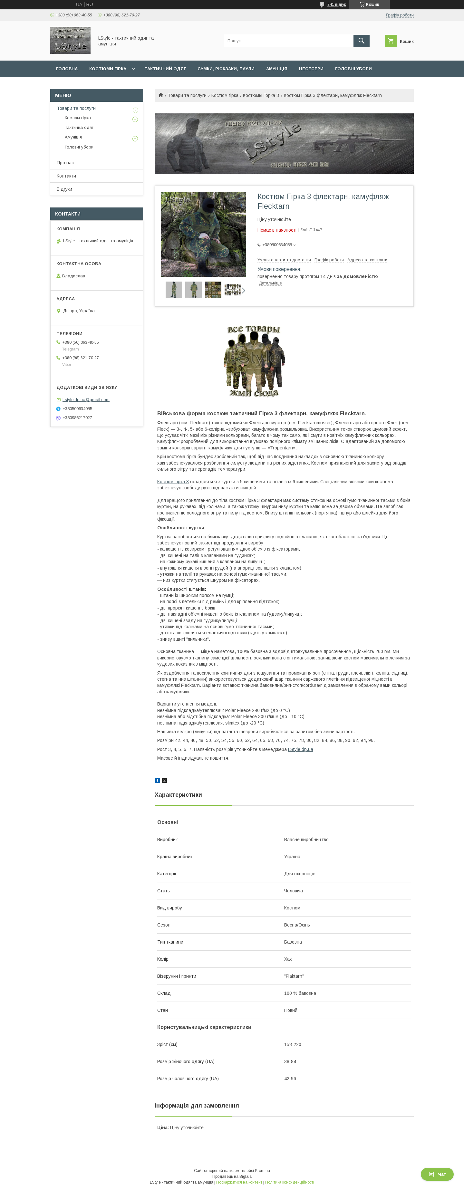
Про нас (65, 162)
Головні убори (353, 68)
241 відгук (336, 4)
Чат (437, 1174)
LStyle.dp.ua (300, 749)
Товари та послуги (187, 95)
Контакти (66, 175)
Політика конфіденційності (289, 1182)
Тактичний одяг (165, 68)
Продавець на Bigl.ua (232, 1176)
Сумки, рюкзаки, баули (226, 68)
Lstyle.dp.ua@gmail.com (86, 399)
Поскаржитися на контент (239, 1182)
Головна (67, 68)
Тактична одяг (79, 127)
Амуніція (276, 68)
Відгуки (64, 189)
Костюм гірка (224, 95)
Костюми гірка (107, 68)
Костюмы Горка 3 (261, 95)
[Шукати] (361, 41)
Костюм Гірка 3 (173, 481)
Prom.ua (262, 1170)
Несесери (311, 68)
